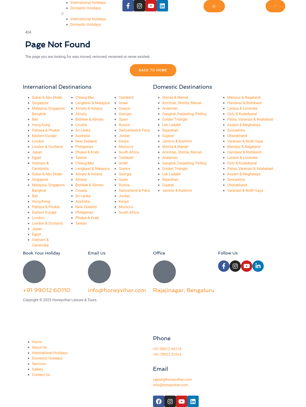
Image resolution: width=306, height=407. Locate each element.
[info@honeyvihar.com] (99, 271)
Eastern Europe (44, 136)
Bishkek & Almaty (89, 119)
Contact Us (41, 375)
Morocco (126, 147)
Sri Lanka (82, 130)
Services (39, 364)
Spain (123, 119)
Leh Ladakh (171, 125)
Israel (123, 103)
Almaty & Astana (88, 108)
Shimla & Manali (175, 97)
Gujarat (168, 136)
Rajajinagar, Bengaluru (183, 290)
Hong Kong (41, 125)
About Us (39, 347)
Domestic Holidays (85, 8)
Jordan (124, 136)
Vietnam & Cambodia (40, 166)
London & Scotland (47, 147)
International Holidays (88, 2)
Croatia (81, 125)
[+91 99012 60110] (34, 271)
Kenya (124, 141)
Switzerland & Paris (134, 130)
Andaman (170, 108)
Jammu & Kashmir (177, 141)
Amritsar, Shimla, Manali (182, 103)
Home (37, 342)
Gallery (37, 369)
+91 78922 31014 (167, 354)
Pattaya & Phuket (46, 130)
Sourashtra (236, 130)
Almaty (81, 114)
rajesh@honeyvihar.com (172, 379)
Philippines (84, 147)
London (38, 141)
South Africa (129, 152)
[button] (91, 13)
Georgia (125, 114)
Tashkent (126, 97)
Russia (124, 125)
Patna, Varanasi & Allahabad (250, 119)
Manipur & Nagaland (243, 97)
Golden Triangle (174, 119)
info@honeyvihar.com (117, 290)
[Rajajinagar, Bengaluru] (164, 271)
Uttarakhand (237, 136)
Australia (82, 136)
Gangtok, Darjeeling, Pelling (184, 114)
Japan (37, 152)
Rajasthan (170, 130)
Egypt (36, 158)
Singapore (40, 103)
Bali (35, 119)
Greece (124, 108)
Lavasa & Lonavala (242, 108)
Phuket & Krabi (87, 152)
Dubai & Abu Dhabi (47, 97)
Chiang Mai (84, 97)
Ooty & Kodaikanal (242, 114)
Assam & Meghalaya (243, 125)
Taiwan (81, 158)
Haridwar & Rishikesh (244, 103)
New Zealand (86, 141)
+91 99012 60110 (47, 290)
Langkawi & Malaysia (92, 103)
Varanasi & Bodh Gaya (245, 141)
